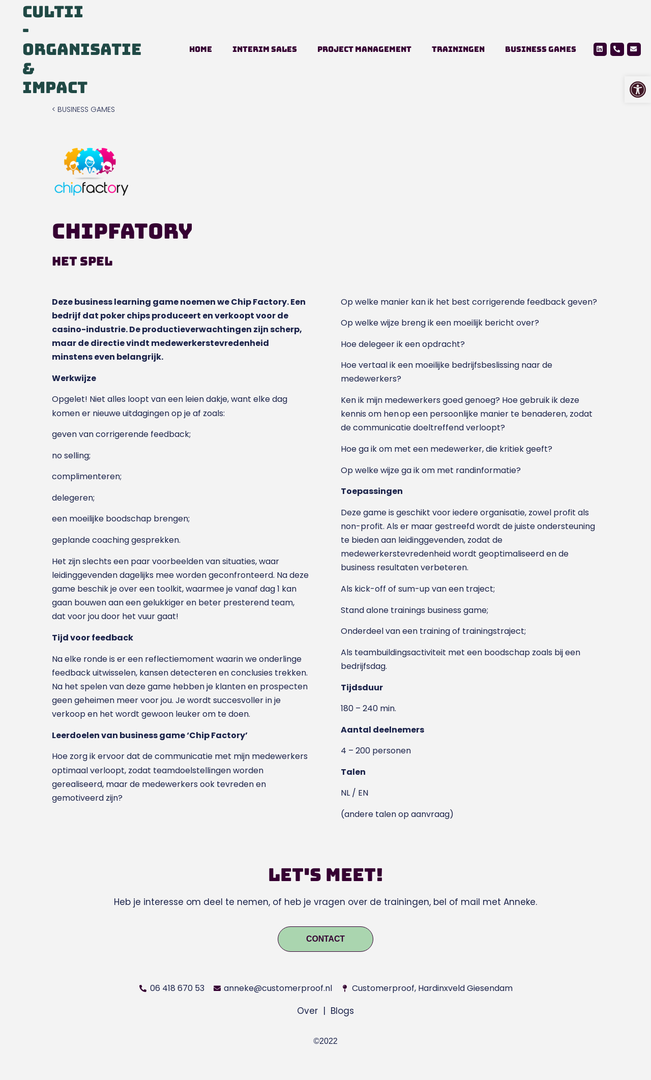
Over (307, 1011)
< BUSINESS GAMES (83, 109)
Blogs (342, 1011)
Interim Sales (264, 49)
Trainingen (458, 49)
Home (200, 49)
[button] (638, 89)
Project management (364, 49)
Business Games (540, 49)
